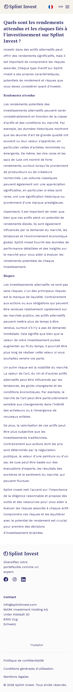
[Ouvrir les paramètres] (50, 7)
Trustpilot (36, 645)
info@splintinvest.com (20, 604)
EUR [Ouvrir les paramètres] (61, 6)
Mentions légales (16, 677)
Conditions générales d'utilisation (28, 669)
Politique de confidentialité (24, 660)
